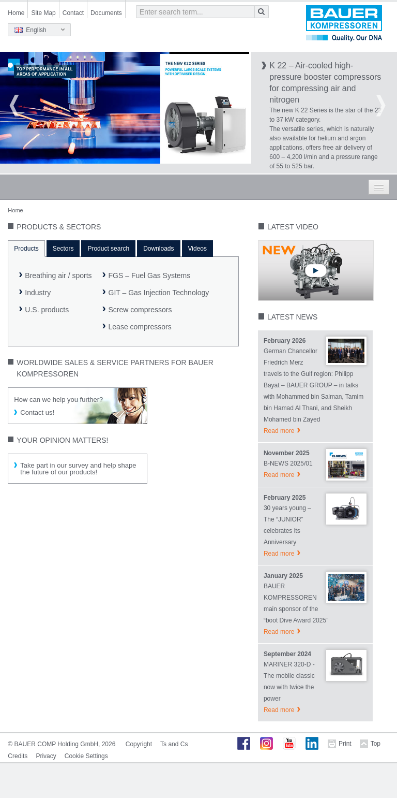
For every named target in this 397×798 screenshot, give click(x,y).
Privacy (46, 756)
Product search (108, 248)
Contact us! (37, 412)
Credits (17, 756)
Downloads (158, 248)
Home (16, 13)
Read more (279, 430)
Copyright (139, 744)
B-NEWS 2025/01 (288, 463)
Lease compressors (140, 327)
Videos (197, 248)
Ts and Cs (174, 744)
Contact (73, 13)
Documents (106, 13)
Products (26, 248)
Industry (38, 292)
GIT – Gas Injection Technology (159, 292)
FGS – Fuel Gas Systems (150, 275)
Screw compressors (140, 310)
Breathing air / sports (58, 275)
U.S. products (47, 310)
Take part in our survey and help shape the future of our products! (78, 468)
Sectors (63, 248)
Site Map (43, 13)
